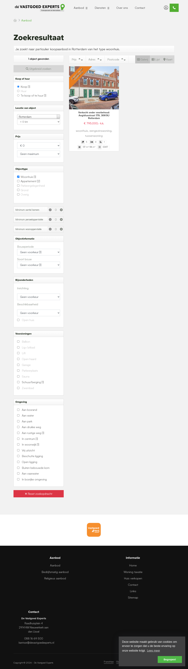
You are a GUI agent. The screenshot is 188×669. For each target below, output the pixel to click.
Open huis (28, 320)
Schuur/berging (33, 382)
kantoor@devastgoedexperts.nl (36, 642)
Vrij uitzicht (28, 450)
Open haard (29, 359)
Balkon (26, 341)
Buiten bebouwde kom (36, 468)
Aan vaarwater (30, 473)
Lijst (156, 59)
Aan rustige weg (33, 433)
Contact (140, 7)
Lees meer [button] (153, 650)
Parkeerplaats (30, 370)
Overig (25, 194)
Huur (23, 91)
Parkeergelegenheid (33, 185)
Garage (26, 365)
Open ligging (29, 462)
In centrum (30, 439)
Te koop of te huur (33, 95)
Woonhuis (28, 177)
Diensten (102, 7)
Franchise (109, 661)
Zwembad (28, 388)
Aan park (27, 421)
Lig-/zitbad (28, 347)
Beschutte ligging (32, 456)
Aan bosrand (29, 410)
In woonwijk (30, 444)
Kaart (167, 59)
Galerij (142, 59)
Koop (25, 86)
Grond (24, 190)
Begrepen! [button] (170, 659)
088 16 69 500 (33, 638)
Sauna (25, 376)
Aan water (28, 415)
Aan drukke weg (31, 427)
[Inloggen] (166, 7)
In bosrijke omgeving (34, 479)
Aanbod (81, 7)
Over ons (122, 7)
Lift (24, 353)
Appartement (30, 181)
